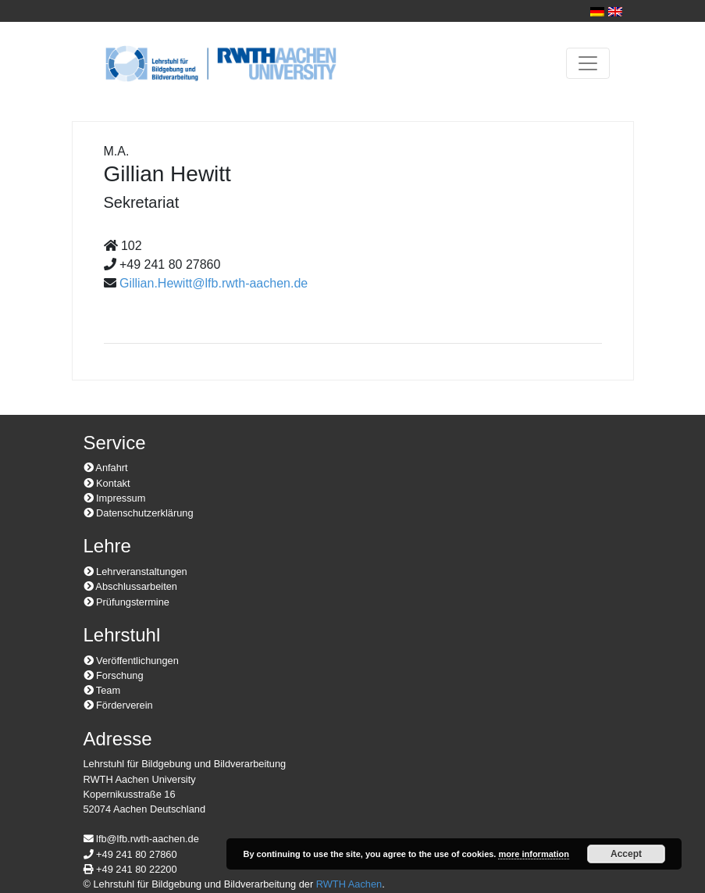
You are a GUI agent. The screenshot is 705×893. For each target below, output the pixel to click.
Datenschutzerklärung (139, 513)
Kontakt (107, 483)
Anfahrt (106, 467)
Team (102, 690)
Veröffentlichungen (131, 660)
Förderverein (118, 705)
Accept (626, 853)
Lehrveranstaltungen (135, 571)
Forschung (114, 675)
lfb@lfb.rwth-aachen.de (141, 839)
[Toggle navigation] (588, 63)
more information (533, 854)
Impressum (115, 498)
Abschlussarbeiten (130, 586)
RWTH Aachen (349, 884)
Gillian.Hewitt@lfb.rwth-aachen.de (213, 283)
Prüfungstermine (126, 602)
